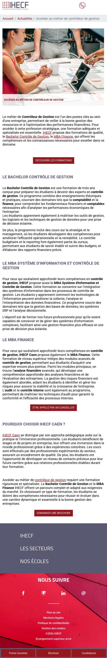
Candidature (89, 653)
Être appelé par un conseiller (53, 407)
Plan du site (54, 612)
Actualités (24, 19)
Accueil (8, 19)
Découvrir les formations (53, 160)
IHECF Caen (11, 435)
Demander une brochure (53, 513)
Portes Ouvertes (18, 653)
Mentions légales (53, 617)
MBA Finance (63, 136)
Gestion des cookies (53, 628)
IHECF (47, 133)
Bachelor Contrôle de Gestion (27, 136)
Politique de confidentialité (53, 623)
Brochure (53, 653)
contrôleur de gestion (50, 480)
